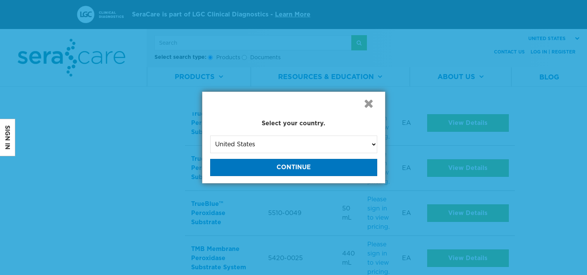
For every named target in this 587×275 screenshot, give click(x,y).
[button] (369, 103)
